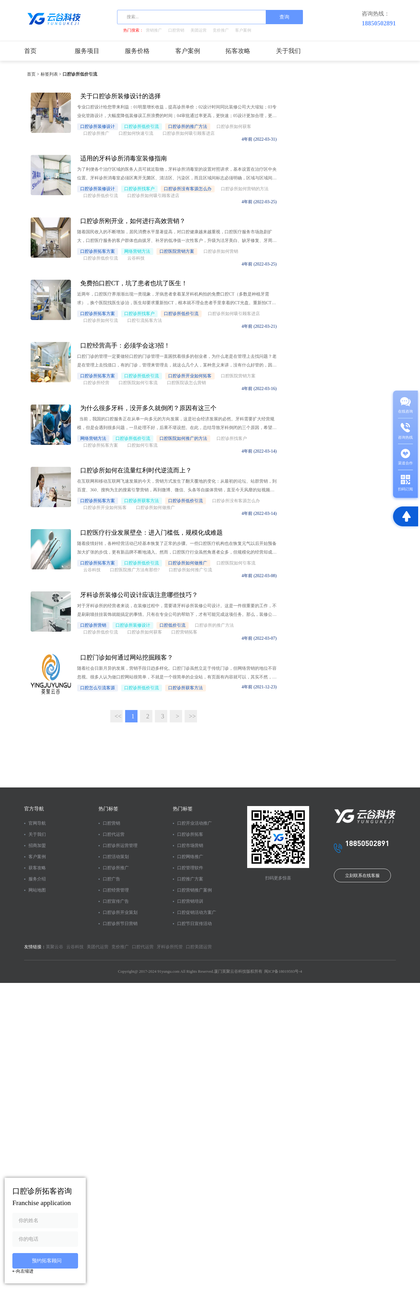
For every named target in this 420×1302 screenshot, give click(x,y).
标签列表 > (49, 74)
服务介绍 (37, 872)
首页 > (32, 74)
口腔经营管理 (78, 894)
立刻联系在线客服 (172, 943)
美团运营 (198, 30)
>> (220, 709)
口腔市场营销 (114, 850)
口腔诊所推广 (78, 872)
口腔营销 (176, 30)
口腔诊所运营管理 (80, 844)
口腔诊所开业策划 (80, 922)
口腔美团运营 (59, 992)
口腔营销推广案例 (116, 900)
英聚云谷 (54, 984)
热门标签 (70, 801)
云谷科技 (75, 984)
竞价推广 (221, 30)
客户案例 (243, 30)
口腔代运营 (75, 827)
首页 (30, 50)
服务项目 (87, 50)
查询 (284, 17)
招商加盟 (37, 838)
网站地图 (37, 883)
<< (145, 709)
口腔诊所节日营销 (80, 945)
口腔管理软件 (114, 872)
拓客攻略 (237, 50)
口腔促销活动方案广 (116, 933)
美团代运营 (97, 984)
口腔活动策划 (78, 861)
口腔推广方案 (114, 883)
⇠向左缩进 (22, 1271)
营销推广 (154, 30)
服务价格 (137, 50)
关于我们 (288, 50)
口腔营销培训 (114, 916)
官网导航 (37, 816)
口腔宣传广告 (78, 905)
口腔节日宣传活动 (116, 956)
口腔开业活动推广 (116, 822)
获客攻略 (37, 861)
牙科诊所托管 (170, 984)
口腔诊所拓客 (114, 838)
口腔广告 (73, 883)
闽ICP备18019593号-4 (115, 1023)
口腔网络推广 (114, 861)
